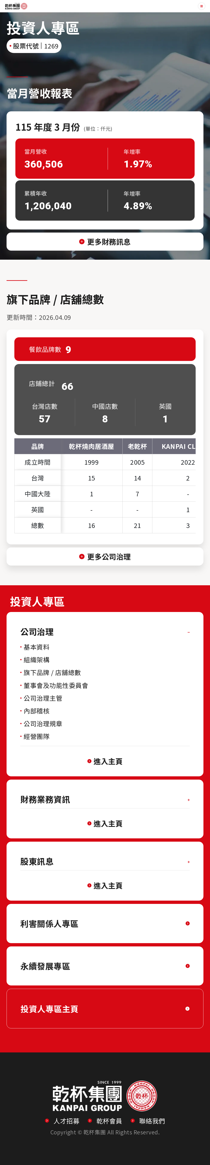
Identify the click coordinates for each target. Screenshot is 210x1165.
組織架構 (36, 659)
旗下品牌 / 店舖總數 (52, 672)
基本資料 (36, 646)
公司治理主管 (43, 698)
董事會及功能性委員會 (56, 685)
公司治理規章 (43, 723)
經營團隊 (36, 736)
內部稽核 (36, 710)
